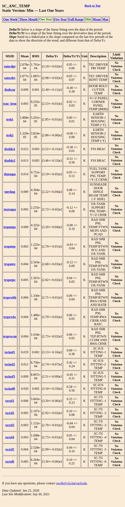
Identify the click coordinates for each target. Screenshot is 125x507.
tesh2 (10, 135)
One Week (10, 19)
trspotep (10, 246)
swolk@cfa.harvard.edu (71, 483)
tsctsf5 (9, 449)
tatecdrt (9, 78)
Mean (96, 19)
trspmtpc (9, 227)
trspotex (9, 264)
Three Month (28, 19)
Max (105, 19)
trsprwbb (9, 297)
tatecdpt (9, 66)
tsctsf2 (9, 413)
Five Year (60, 19)
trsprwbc (9, 317)
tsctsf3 (9, 425)
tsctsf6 (9, 461)
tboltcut (9, 89)
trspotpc (10, 280)
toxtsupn (10, 209)
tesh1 (10, 119)
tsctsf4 (9, 437)
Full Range (76, 19)
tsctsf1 (9, 400)
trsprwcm (10, 336)
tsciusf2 (10, 364)
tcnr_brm (9, 103)
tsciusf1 (10, 352)
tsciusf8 (10, 388)
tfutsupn (10, 174)
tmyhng (9, 191)
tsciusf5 (10, 376)
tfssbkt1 (9, 149)
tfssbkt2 (9, 160)
